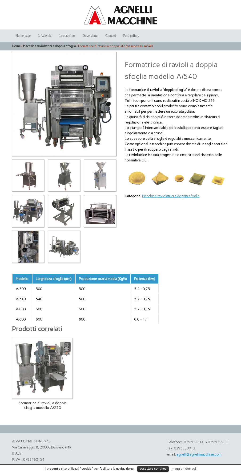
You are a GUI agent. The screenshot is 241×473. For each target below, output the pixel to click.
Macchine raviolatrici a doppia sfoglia (49, 46)
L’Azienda (45, 35)
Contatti (110, 35)
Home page (23, 35)
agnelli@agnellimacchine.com (199, 454)
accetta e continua (153, 468)
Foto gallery (131, 35)
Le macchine (67, 35)
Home (16, 46)
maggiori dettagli (184, 468)
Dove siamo (90, 35)
